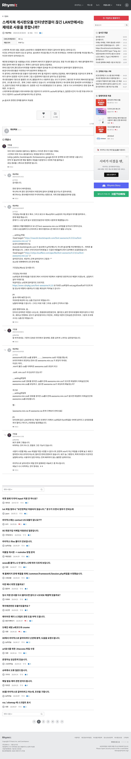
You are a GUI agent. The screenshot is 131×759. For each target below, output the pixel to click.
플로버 (7, 589)
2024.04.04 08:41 (18, 332)
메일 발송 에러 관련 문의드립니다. (17, 681)
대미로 (7, 503)
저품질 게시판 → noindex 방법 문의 (18, 552)
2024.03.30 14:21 (18, 177)
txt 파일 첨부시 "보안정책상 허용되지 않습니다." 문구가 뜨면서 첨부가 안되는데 (38, 509)
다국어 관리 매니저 (113, 109)
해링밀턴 (8, 556)
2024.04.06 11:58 (18, 436)
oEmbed (110, 136)
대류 (6, 567)
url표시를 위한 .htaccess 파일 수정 (18, 649)
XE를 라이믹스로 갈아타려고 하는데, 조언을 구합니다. (26, 692)
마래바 (7, 599)
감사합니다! (100, 59)
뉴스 (98, 5)
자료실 (118, 5)
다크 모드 (125, 742)
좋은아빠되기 (9, 621)
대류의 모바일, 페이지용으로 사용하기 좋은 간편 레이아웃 (117, 119)
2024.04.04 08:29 (18, 208)
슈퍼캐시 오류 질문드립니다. (15, 670)
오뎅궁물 (8, 578)
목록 (91, 124)
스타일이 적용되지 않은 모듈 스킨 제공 (109, 81)
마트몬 (7, 685)
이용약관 (77, 737)
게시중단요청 (118, 737)
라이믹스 (79, 5)
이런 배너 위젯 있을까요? (13, 584)
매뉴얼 (89, 5)
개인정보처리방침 (86, 737)
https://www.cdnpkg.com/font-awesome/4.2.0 (33, 285)
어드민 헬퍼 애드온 (113, 127)
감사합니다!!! (100, 37)
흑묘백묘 (8, 33)
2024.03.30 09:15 (13, 147)
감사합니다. (100, 40)
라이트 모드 (115, 742)
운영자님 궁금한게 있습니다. (15, 659)
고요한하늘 (9, 664)
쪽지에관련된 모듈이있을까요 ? (16, 606)
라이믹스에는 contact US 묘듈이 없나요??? (22, 520)
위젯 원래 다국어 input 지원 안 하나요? (19, 498)
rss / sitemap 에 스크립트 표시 (16, 702)
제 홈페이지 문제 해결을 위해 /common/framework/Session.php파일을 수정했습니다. (42, 573)
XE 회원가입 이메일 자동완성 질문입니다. (20, 530)
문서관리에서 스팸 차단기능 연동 (107, 87)
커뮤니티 (107, 5)
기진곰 (9, 145)
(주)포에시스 (6, 745)
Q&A (5, 16)
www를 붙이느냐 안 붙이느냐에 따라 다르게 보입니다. (26, 563)
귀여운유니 (9, 535)
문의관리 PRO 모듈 (113, 100)
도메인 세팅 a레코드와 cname (16, 627)
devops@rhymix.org (121, 750)
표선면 (7, 610)
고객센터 (126, 737)
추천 (10, 167)
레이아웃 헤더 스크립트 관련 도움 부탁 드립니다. (23, 616)
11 (28, 642)
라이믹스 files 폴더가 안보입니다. (17, 541)
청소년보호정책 (108, 737)
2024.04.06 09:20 (18, 351)
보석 (6, 524)
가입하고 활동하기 (111, 18)
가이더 (7, 675)
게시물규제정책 (97, 737)
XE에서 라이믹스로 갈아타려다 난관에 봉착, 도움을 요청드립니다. (31, 638)
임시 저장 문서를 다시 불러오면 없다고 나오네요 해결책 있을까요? (31, 595)
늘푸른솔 (8, 546)
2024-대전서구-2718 (18, 751)
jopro (7, 514)
